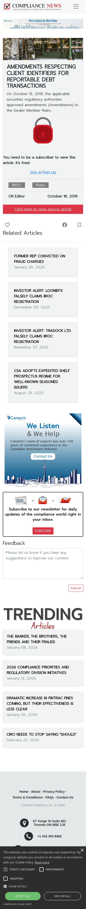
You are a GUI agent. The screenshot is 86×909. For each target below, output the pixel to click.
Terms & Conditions (28, 797)
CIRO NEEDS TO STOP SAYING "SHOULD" (41, 734)
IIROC (16, 185)
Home (23, 791)
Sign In (35, 172)
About (35, 791)
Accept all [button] (22, 896)
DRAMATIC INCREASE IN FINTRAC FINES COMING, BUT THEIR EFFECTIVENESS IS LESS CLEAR (40, 703)
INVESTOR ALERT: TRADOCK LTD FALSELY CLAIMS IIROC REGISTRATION (42, 336)
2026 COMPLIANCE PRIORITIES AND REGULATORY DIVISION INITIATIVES (38, 670)
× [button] (82, 850)
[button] (43, 886)
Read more (42, 862)
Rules (40, 185)
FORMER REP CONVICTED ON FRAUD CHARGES (39, 258)
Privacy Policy (54, 791)
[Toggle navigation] (75, 6)
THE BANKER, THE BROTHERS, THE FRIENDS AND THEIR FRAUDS (37, 639)
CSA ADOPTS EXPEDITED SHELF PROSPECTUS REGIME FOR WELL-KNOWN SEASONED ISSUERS (42, 379)
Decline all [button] (62, 896)
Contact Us (64, 797)
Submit (76, 588)
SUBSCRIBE (43, 531)
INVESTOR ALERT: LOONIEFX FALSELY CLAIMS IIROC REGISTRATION (38, 296)
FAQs (49, 797)
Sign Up (49, 172)
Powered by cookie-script (17, 904)
